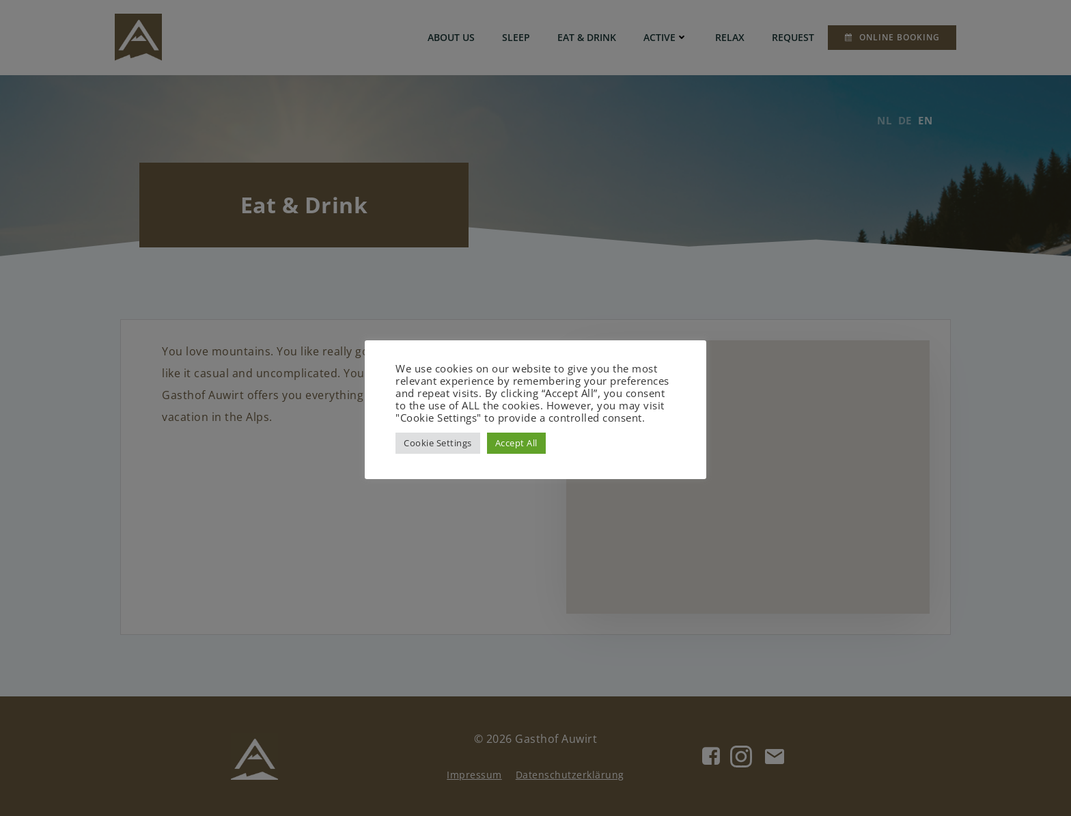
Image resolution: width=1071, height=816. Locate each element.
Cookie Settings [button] (438, 443)
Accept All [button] (516, 443)
